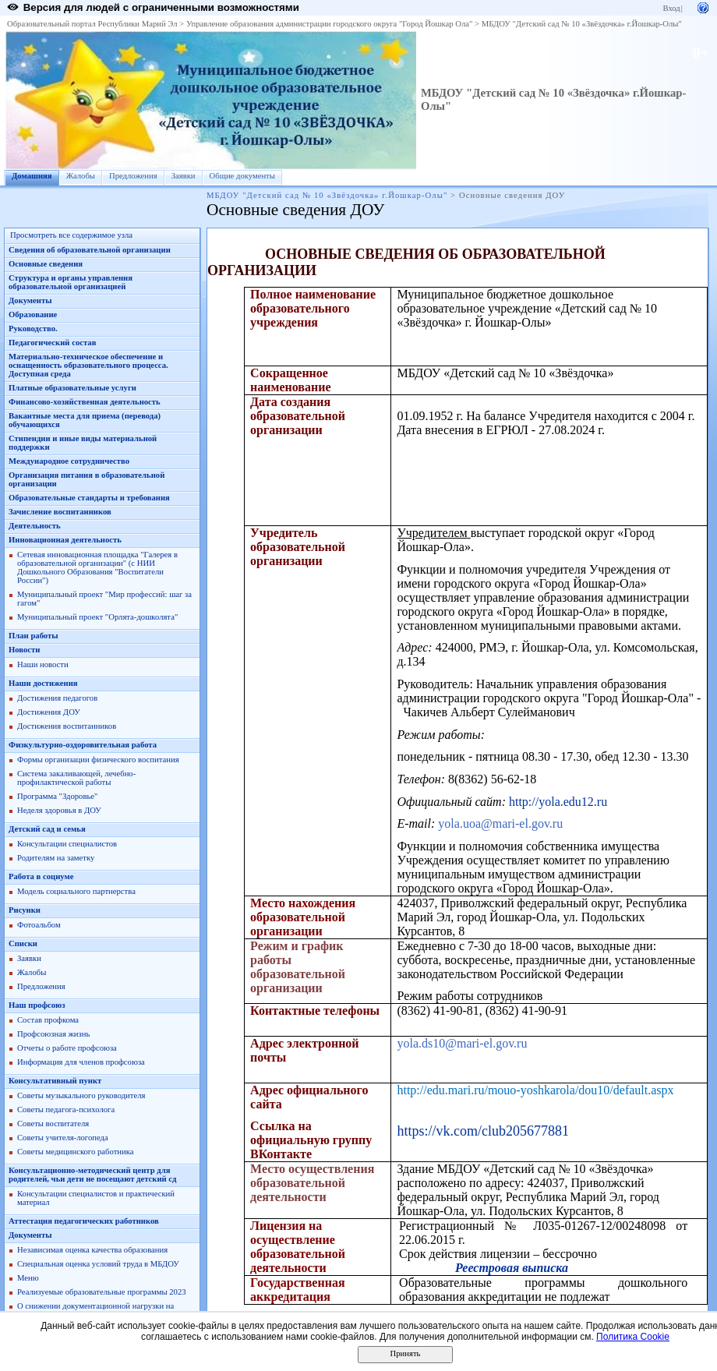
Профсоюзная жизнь (53, 1034)
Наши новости (43, 664)
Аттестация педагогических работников (84, 1221)
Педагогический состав (52, 342)
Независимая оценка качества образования (92, 1250)
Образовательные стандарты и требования (89, 497)
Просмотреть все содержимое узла (71, 235)
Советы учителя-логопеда (62, 1137)
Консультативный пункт (55, 1080)
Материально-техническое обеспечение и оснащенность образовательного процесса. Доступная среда (88, 365)
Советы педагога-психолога (66, 1109)
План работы (33, 635)
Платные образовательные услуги (72, 387)
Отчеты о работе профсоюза (67, 1048)
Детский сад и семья (47, 829)
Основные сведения (46, 264)
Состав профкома (48, 1020)
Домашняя (32, 175)
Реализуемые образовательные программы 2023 (101, 1292)
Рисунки (25, 910)
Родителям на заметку (55, 857)
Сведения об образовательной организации (90, 250)
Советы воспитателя (53, 1123)
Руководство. (33, 328)
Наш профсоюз (37, 1005)
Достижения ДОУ (48, 712)
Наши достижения (43, 683)
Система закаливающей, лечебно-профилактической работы (76, 777)
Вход (671, 8)
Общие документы (242, 175)
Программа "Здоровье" (57, 796)
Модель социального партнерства (76, 891)
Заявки (183, 175)
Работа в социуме (41, 876)
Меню (28, 1278)
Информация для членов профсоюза (81, 1062)
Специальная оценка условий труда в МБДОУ (98, 1264)
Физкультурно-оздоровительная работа (83, 744)
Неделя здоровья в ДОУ (59, 810)
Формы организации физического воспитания (98, 759)
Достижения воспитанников (66, 726)
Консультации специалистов (67, 843)
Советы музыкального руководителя (81, 1095)
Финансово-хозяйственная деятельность (85, 402)
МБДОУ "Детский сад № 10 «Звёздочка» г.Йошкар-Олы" (582, 23)
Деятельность (35, 525)
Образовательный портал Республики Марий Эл (92, 23)
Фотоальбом (39, 924)
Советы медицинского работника (75, 1151)
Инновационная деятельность (65, 539)
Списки (23, 943)
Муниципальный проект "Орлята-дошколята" (97, 617)
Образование (33, 314)
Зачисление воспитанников (60, 511)
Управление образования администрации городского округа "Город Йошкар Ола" (329, 23)
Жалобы (80, 175)
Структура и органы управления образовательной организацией (70, 282)
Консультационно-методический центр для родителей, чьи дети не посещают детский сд (92, 1174)
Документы (30, 300)
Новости (24, 649)
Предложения (133, 175)
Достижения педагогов (57, 698)
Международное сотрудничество (69, 461)
